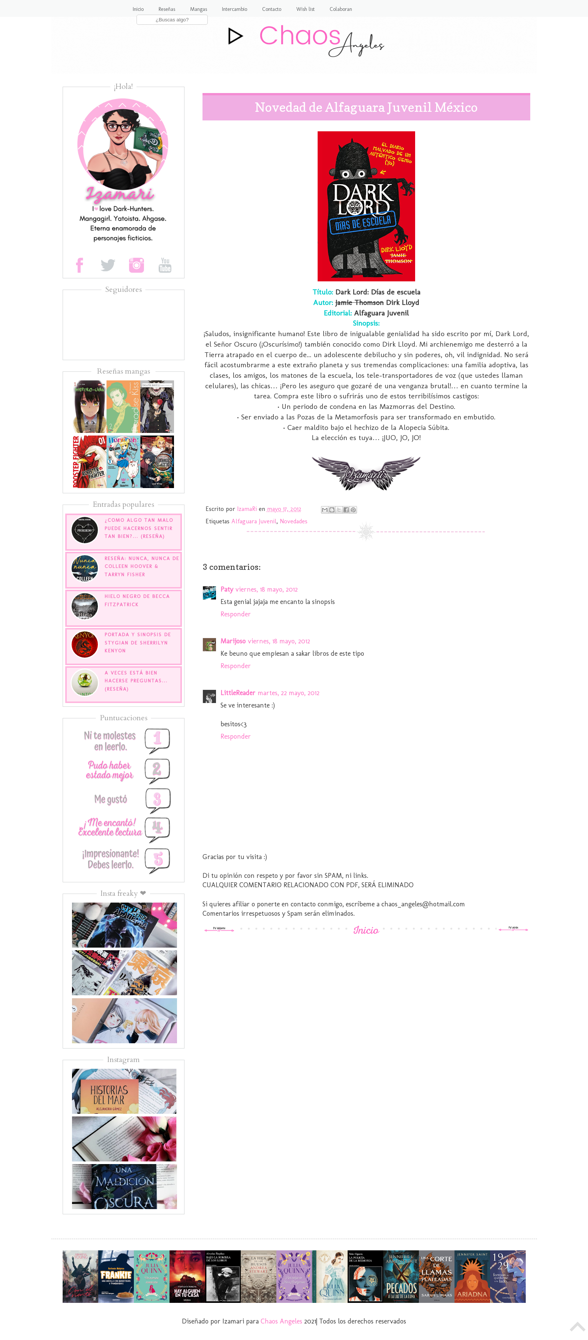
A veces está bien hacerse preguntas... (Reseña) (136, 681)
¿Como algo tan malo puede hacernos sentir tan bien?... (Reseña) (139, 528)
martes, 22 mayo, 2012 (289, 693)
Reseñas (167, 9)
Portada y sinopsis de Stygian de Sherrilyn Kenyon (138, 642)
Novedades (294, 521)
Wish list (305, 9)
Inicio (138, 9)
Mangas (198, 9)
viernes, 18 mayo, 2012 (267, 589)
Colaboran (341, 9)
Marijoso (233, 641)
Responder (235, 614)
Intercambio (234, 9)
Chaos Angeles (281, 1321)
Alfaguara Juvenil (253, 521)
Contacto (271, 9)
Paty (226, 589)
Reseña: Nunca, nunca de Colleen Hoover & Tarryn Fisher (142, 566)
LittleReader (237, 693)
